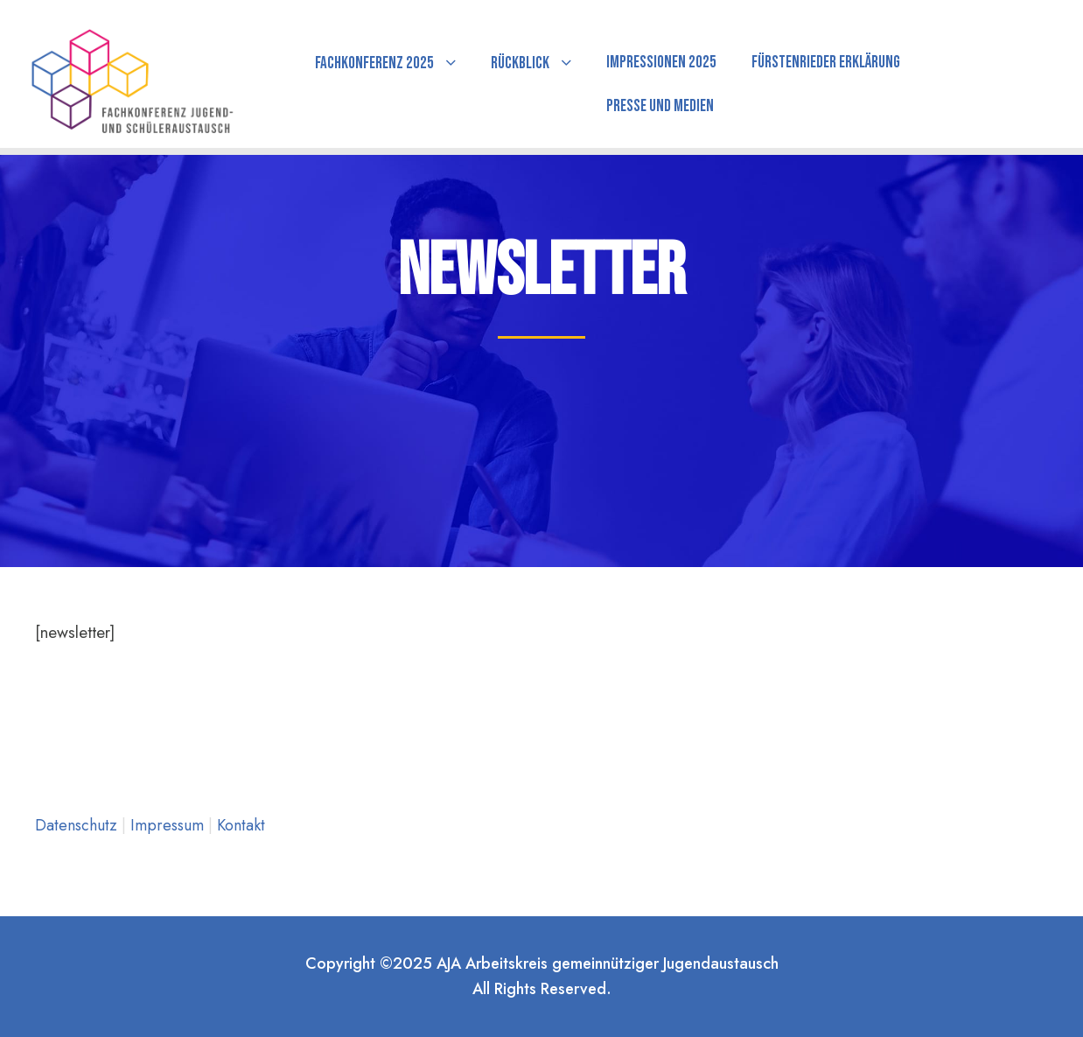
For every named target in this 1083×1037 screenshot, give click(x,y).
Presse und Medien (660, 106)
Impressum (169, 825)
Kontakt (241, 825)
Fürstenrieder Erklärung (825, 63)
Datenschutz (78, 825)
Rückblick (520, 63)
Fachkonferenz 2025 (374, 63)
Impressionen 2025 (661, 63)
